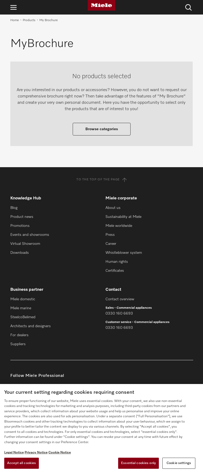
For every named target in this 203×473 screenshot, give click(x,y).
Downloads (19, 253)
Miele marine (20, 308)
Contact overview (119, 299)
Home (14, 20)
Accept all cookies (21, 463)
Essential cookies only (138, 463)
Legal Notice (14, 452)
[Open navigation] (13, 7)
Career (110, 244)
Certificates (114, 271)
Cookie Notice (59, 452)
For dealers (19, 335)
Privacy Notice (36, 452)
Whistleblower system (123, 253)
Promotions (20, 226)
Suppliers (18, 344)
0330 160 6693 (119, 313)
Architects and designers (30, 326)
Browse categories (101, 129)
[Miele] (101, 5)
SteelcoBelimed (22, 317)
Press (110, 235)
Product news (21, 217)
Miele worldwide (118, 226)
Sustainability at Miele (123, 217)
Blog (13, 208)
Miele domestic (22, 299)
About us (113, 208)
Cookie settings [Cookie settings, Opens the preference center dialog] (179, 463)
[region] (101, 428)
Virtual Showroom (25, 244)
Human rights (116, 262)
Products (29, 20)
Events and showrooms (29, 235)
